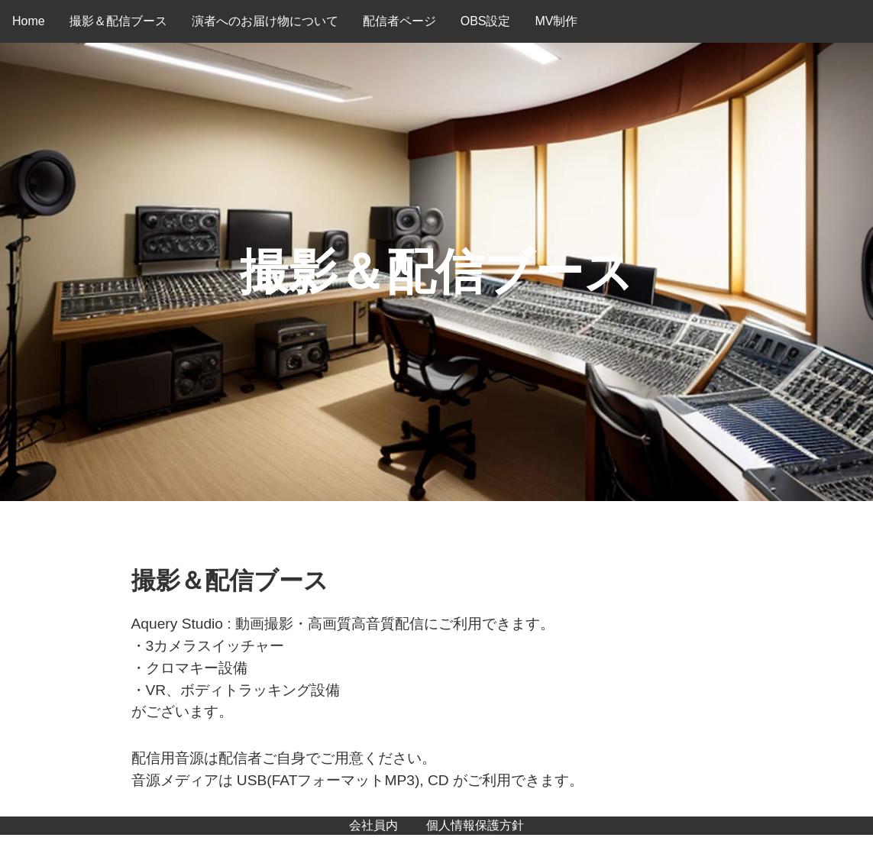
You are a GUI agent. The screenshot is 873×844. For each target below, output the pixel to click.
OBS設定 (486, 21)
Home (28, 21)
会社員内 (373, 825)
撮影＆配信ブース (118, 21)
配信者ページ (399, 21)
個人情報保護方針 (475, 825)
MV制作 (556, 21)
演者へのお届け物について (265, 21)
